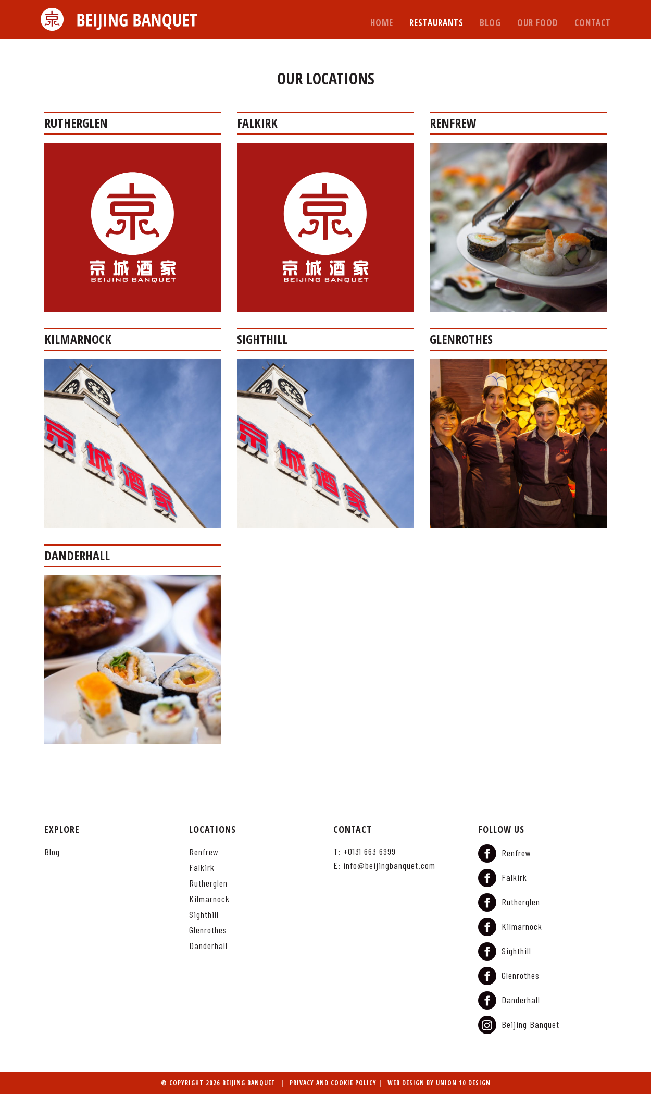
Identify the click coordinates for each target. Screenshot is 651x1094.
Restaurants (436, 23)
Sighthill (204, 914)
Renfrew (204, 852)
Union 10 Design (463, 1082)
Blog (490, 23)
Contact (592, 23)
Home (381, 23)
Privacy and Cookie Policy (333, 1082)
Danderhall (208, 946)
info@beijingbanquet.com (389, 865)
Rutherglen (208, 883)
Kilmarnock (209, 899)
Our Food (537, 23)
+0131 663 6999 (369, 851)
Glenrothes (208, 930)
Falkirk (202, 868)
